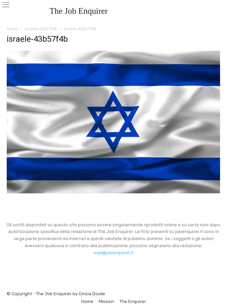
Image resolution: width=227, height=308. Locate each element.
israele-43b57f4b (41, 29)
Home (12, 29)
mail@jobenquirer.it (113, 252)
